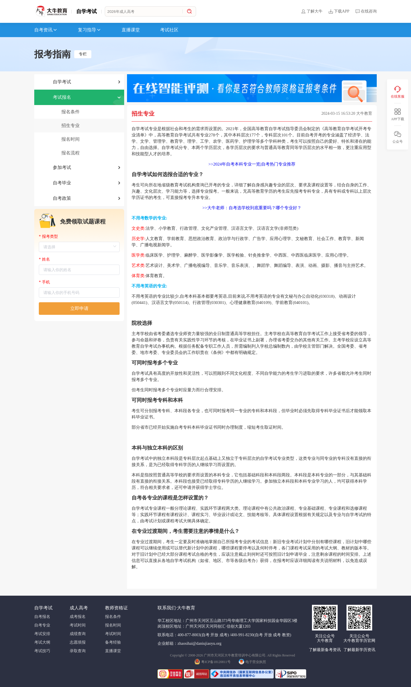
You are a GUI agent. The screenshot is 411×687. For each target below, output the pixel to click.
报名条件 (70, 111)
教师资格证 (116, 607)
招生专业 (70, 125)
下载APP (338, 11)
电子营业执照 (252, 661)
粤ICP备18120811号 (212, 661)
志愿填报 (78, 642)
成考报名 (78, 617)
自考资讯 (46, 30)
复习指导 (89, 30)
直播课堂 (131, 29)
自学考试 (86, 11)
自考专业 (42, 625)
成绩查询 (78, 634)
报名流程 (70, 152)
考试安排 (42, 634)
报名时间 (70, 139)
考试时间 (78, 625)
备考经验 (113, 642)
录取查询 (78, 651)
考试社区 (169, 29)
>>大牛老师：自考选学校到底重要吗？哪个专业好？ (251, 208)
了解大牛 (312, 11)
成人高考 (79, 607)
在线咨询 (366, 11)
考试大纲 (42, 642)
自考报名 (42, 617)
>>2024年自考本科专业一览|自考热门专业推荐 (251, 164)
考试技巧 (42, 651)
